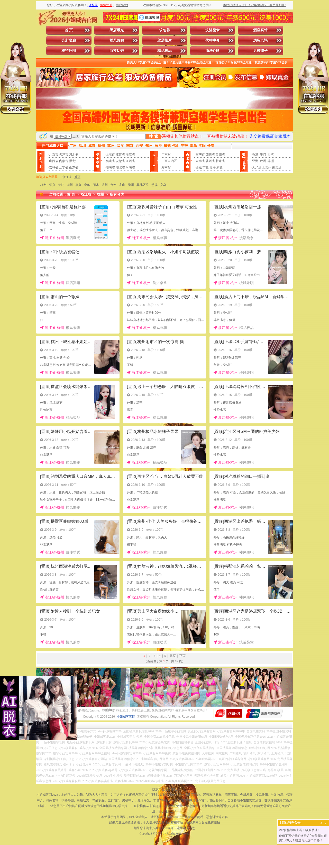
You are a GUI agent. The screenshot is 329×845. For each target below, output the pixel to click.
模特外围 (68, 51)
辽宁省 (63, 167)
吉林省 (53, 167)
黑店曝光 (116, 30)
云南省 (200, 161)
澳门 (263, 154)
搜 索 (153, 136)
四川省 (210, 154)
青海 (212, 167)
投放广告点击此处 (164, 789)
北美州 (266, 167)
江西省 (130, 161)
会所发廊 (68, 40)
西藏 (199, 167)
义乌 (163, 185)
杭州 (43, 185)
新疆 (219, 167)
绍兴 (52, 185)
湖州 (70, 185)
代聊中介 (212, 40)
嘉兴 (78, 185)
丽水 (96, 185)
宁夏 (206, 167)
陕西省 (210, 161)
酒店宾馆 (260, 30)
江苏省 (120, 154)
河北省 (73, 154)
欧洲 (263, 161)
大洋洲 (256, 167)
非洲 (271, 161)
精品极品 (164, 51)
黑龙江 (73, 161)
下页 (182, 656)
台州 (113, 185)
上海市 (110, 154)
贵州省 (220, 154)
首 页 (69, 30)
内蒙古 (63, 161)
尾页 (173, 656)
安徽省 (120, 161)
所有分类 (117, 194)
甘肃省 (220, 161)
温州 (105, 185)
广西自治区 (169, 161)
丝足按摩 (164, 40)
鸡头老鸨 (260, 40)
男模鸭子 (260, 51)
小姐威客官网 (126, 716)
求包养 (164, 30)
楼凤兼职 (116, 40)
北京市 (53, 154)
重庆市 (200, 154)
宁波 (61, 185)
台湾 (271, 154)
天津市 (63, 154)
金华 (87, 185)
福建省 (110, 161)
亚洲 (255, 161)
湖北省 (120, 167)
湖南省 (110, 167)
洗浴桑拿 (212, 30)
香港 (255, 154)
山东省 (73, 167)
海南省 (166, 167)
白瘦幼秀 (116, 51)
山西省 (53, 161)
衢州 (131, 185)
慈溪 (154, 185)
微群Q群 (212, 51)
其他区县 (142, 185)
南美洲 (276, 167)
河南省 (130, 167)
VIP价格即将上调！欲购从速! (299, 830)
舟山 (122, 185)
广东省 (166, 154)
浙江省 (130, 154)
